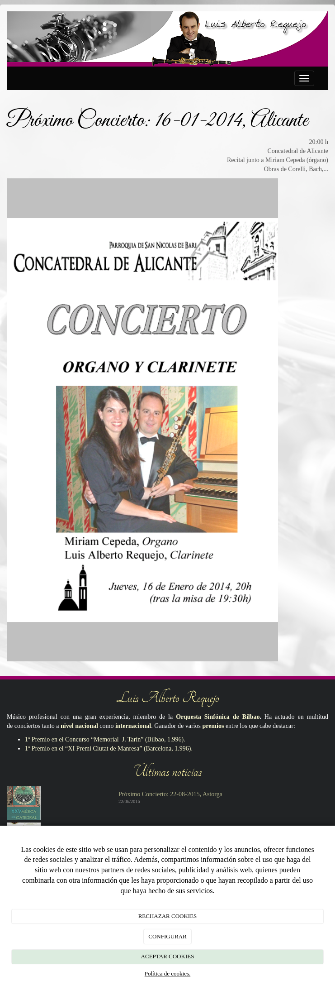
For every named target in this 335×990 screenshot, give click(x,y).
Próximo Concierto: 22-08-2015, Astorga (170, 794)
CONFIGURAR (167, 936)
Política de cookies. (167, 973)
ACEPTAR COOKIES (167, 956)
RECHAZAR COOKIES (167, 916)
